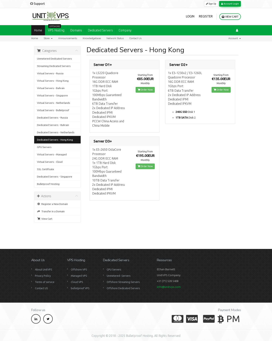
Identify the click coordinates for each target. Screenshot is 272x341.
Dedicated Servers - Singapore (54, 176)
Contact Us (135, 38)
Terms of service (44, 282)
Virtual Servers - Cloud (50, 161)
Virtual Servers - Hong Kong (53, 80)
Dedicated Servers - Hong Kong (55, 139)
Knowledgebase (92, 38)
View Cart (230, 16)
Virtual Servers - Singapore (52, 95)
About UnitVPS (43, 269)
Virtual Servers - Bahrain (51, 88)
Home (38, 30)
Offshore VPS (79, 269)
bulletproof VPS (80, 288)
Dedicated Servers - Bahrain (53, 124)
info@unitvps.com (169, 286)
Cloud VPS (77, 282)
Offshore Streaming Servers (123, 282)
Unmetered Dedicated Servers (54, 58)
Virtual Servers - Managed (52, 154)
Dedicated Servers (100, 30)
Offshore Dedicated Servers (123, 288)
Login (190, 16)
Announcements (67, 38)
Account (234, 38)
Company (125, 30)
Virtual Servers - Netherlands (53, 102)
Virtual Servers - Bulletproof (53, 110)
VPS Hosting (56, 28)
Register (206, 16)
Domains (76, 30)
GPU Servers (44, 147)
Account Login (230, 3)
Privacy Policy (43, 275)
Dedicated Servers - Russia (52, 117)
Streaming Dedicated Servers (54, 65)
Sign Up (211, 3)
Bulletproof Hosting (48, 183)
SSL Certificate (45, 169)
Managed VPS (79, 275)
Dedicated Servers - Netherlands (55, 132)
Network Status (115, 38)
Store (48, 38)
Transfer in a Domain (51, 211)
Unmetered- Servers (119, 275)
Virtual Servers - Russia (50, 73)
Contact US (41, 288)
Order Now (145, 89)
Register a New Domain (52, 203)
